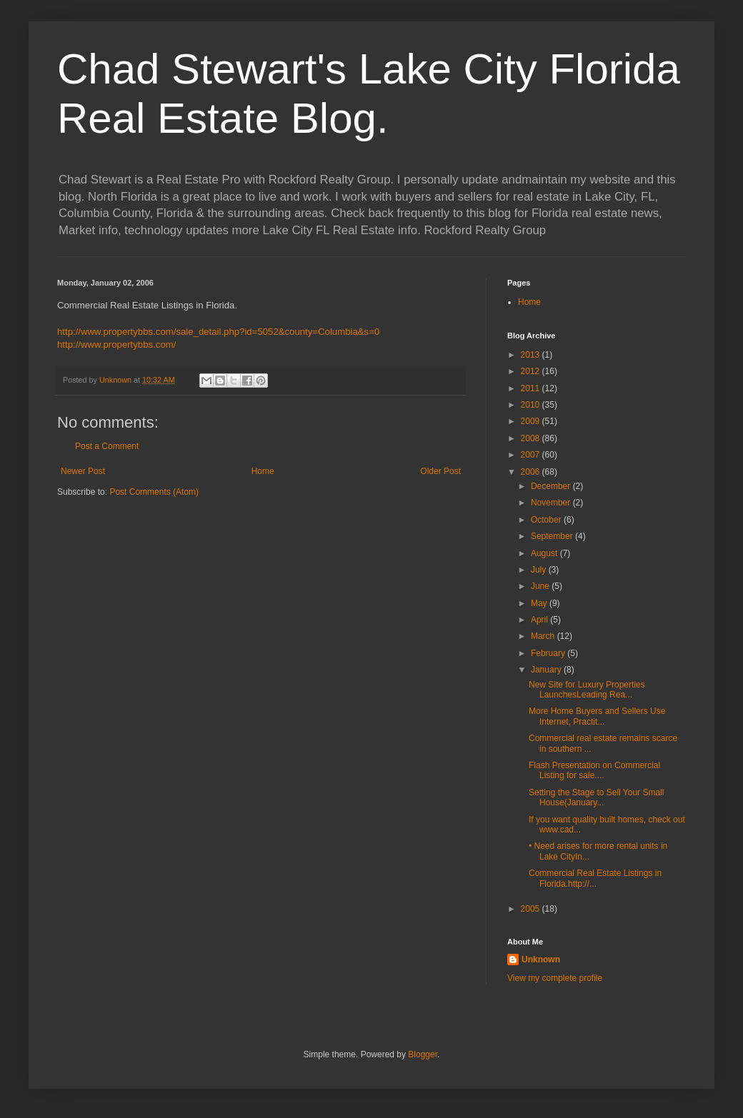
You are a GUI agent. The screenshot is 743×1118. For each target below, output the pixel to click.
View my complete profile (554, 978)
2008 (531, 438)
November (552, 503)
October (547, 520)
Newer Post (83, 471)
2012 (531, 371)
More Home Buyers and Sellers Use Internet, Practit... (597, 716)
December (552, 486)
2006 (531, 472)
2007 (531, 455)
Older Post (440, 471)
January (547, 670)
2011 (531, 388)
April (540, 620)
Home (262, 471)
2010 (531, 405)
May (540, 603)
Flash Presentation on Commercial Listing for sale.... (594, 770)
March (544, 636)
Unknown (541, 960)
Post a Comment (107, 446)
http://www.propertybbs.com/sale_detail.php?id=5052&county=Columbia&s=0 (218, 331)
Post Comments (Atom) (154, 492)
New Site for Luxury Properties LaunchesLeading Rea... (587, 690)
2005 (531, 909)
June (541, 586)
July (540, 570)
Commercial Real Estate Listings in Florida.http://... (595, 878)
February (549, 653)
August (545, 553)
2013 (531, 355)
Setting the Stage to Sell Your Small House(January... (596, 797)
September (553, 536)
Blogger (422, 1054)
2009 (531, 421)
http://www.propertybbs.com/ (116, 344)
